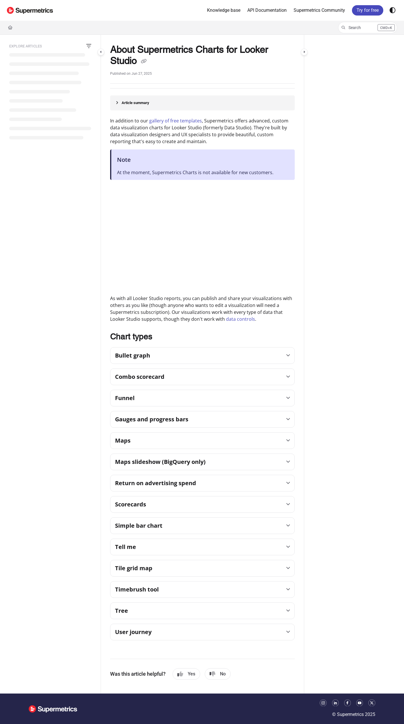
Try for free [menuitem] (368, 10)
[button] (30, 10)
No (218, 674)
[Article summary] (202, 102)
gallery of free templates (175, 121)
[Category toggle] (100, 52)
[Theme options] (392, 10)
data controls (240, 319)
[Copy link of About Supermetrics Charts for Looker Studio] (143, 61)
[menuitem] (223, 10)
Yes (186, 674)
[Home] (10, 27)
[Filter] (88, 46)
